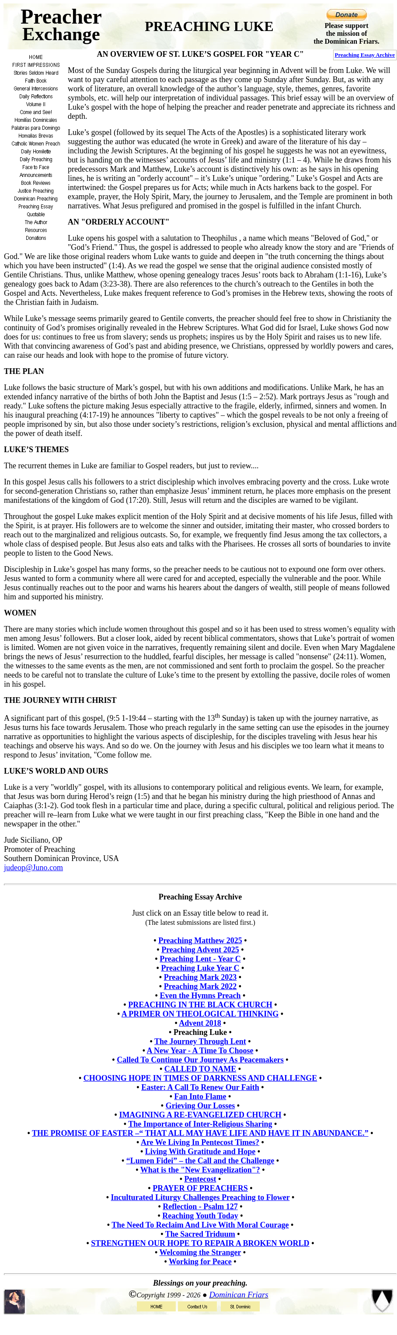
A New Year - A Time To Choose (200, 1050)
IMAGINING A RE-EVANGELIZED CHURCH (200, 1114)
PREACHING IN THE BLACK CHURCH (200, 1004)
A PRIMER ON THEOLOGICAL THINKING (200, 1014)
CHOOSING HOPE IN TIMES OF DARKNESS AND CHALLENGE (200, 1078)
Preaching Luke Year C (200, 968)
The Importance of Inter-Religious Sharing (200, 1124)
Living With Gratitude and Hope (200, 1151)
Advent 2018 (200, 1023)
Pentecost (200, 1179)
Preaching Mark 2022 (200, 986)
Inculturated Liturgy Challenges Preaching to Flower (200, 1197)
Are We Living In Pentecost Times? (200, 1142)
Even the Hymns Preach (200, 995)
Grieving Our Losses (200, 1105)
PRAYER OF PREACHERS (200, 1188)
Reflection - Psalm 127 (200, 1206)
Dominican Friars (238, 1294)
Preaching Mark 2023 (200, 977)
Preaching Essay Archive (365, 55)
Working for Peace (200, 1261)
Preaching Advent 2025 (200, 949)
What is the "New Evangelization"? (200, 1170)
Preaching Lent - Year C (200, 959)
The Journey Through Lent (200, 1041)
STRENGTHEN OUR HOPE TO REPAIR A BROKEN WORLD (200, 1243)
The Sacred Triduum (200, 1234)
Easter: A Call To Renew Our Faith (200, 1087)
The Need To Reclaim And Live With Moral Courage (200, 1225)
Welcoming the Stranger (200, 1252)
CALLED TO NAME (200, 1069)
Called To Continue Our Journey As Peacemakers (200, 1059)
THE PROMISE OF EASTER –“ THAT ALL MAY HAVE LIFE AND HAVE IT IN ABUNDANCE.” (200, 1133)
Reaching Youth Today (200, 1215)
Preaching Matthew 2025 (200, 940)
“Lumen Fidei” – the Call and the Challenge (200, 1160)
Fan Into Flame (200, 1096)
